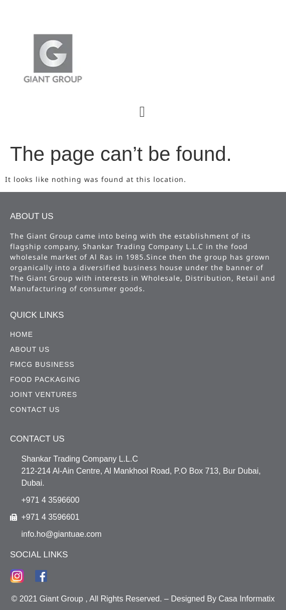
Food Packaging (45, 379)
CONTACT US (35, 409)
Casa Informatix (246, 598)
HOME (21, 334)
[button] (142, 111)
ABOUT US (30, 349)
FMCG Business (42, 364)
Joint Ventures (43, 394)
